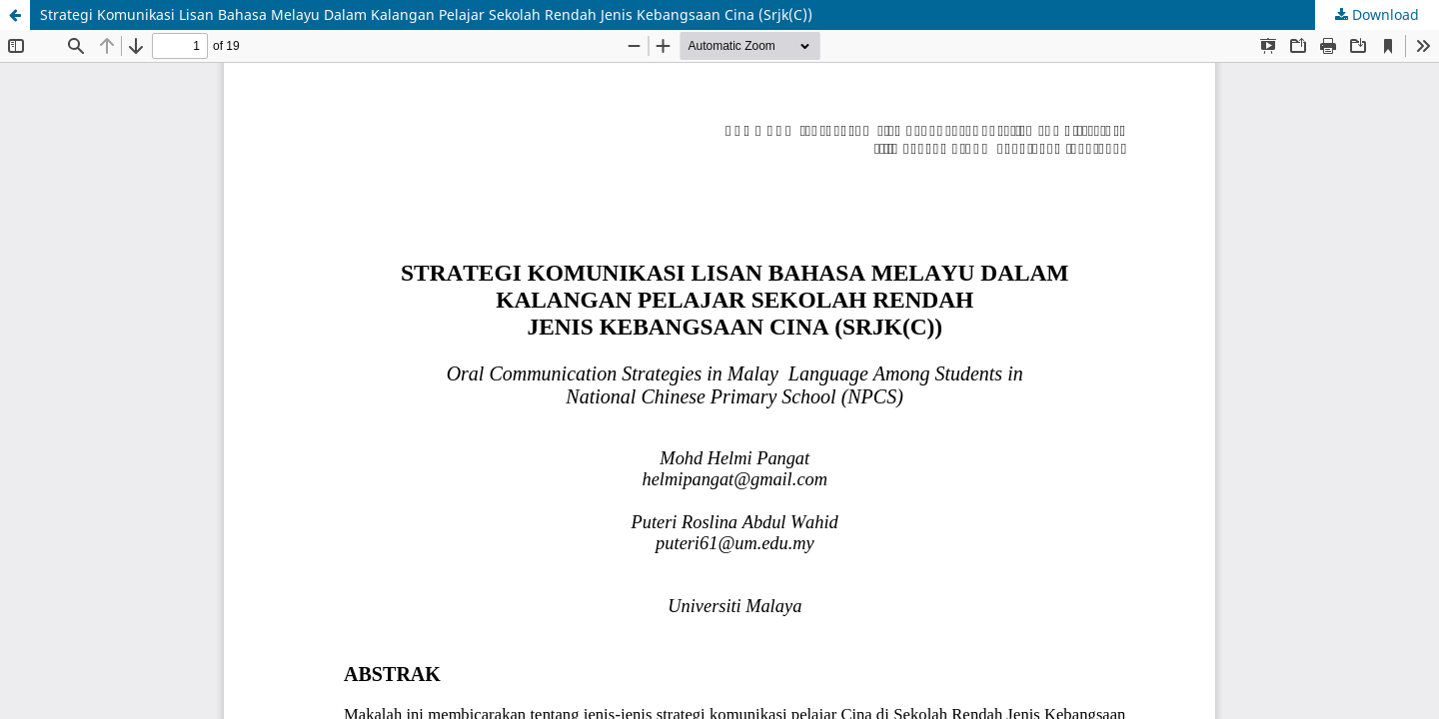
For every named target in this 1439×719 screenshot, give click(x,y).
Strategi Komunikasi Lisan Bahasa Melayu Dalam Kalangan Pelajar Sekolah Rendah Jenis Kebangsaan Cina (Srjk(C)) (426, 14)
